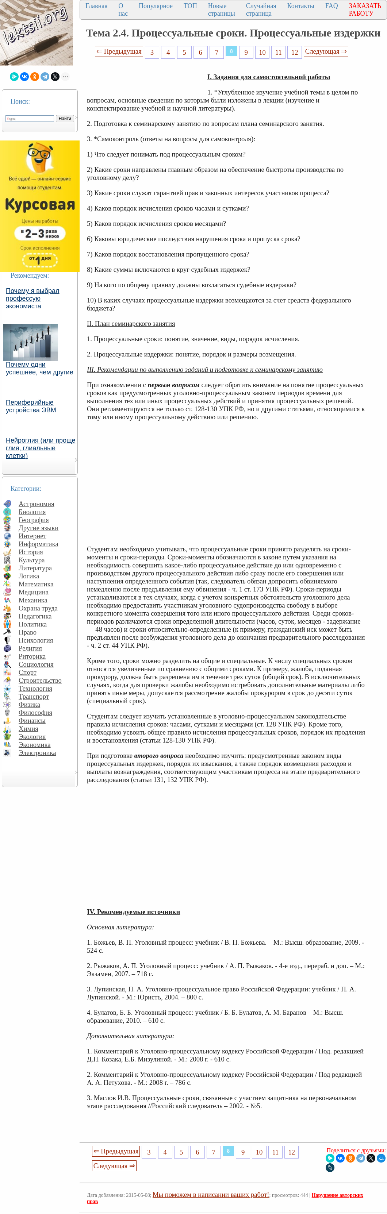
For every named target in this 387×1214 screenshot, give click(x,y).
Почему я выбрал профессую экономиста (33, 298)
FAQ (331, 5)
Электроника (37, 752)
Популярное (156, 5)
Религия (30, 648)
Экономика (35, 744)
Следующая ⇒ (326, 51)
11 (278, 52)
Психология (36, 640)
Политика (33, 624)
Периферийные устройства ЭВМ (31, 406)
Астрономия (36, 504)
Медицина (34, 592)
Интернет (32, 536)
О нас (123, 9)
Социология (36, 664)
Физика (29, 704)
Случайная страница (261, 9)
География (34, 520)
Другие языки (38, 528)
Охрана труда (38, 608)
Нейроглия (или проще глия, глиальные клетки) (41, 448)
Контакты (300, 5)
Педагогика (35, 616)
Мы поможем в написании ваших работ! (211, 1194)
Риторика (32, 656)
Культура (32, 560)
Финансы (32, 720)
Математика (36, 584)
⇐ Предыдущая (119, 51)
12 (294, 52)
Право (28, 632)
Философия (35, 712)
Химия (28, 728)
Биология (32, 512)
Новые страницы (221, 9)
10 (262, 52)
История (31, 552)
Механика (33, 600)
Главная (96, 5)
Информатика (38, 544)
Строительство (40, 680)
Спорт (28, 672)
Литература (35, 568)
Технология (35, 688)
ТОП (190, 5)
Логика (29, 576)
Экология (32, 736)
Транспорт (34, 696)
